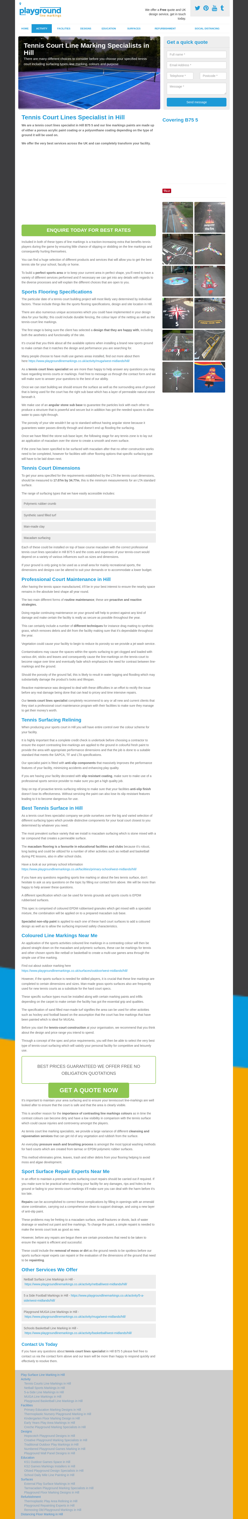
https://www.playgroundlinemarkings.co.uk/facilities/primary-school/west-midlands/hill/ (79, 869)
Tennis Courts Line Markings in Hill (47, 1383)
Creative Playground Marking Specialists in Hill (55, 1440)
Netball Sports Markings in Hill (44, 1388)
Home (25, 28)
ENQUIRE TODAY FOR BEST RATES (89, 230)
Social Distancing (207, 28)
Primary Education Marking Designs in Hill (52, 1409)
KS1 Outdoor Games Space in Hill (47, 1462)
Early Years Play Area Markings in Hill (49, 1422)
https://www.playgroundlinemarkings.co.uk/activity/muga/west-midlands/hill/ (79, 361)
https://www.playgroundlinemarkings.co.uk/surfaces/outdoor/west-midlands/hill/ (75, 970)
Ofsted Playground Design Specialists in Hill (53, 1470)
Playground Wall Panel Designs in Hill (49, 1453)
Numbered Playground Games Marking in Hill (54, 1449)
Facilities (63, 28)
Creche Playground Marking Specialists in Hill (55, 1427)
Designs (85, 28)
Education (109, 28)
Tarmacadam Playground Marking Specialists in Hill (58, 1488)
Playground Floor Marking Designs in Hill (51, 1492)
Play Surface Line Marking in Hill (43, 1375)
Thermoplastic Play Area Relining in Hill (50, 1501)
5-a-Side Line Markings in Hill (44, 1392)
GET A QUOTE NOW (88, 1090)
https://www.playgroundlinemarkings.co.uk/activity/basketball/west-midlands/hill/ (78, 1333)
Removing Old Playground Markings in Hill (52, 1510)
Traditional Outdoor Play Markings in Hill (51, 1444)
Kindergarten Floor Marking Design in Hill (52, 1418)
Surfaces (134, 28)
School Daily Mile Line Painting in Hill (49, 1475)
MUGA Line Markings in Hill (42, 1396)
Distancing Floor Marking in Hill (42, 1514)
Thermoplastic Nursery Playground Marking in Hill (57, 1414)
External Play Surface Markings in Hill (49, 1483)
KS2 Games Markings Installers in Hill (49, 1466)
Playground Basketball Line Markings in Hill (53, 1401)
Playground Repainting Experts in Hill (49, 1505)
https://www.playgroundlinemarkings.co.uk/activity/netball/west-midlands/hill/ (76, 1284)
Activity (41, 28)
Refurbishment (165, 28)
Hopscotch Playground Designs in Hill (49, 1436)
